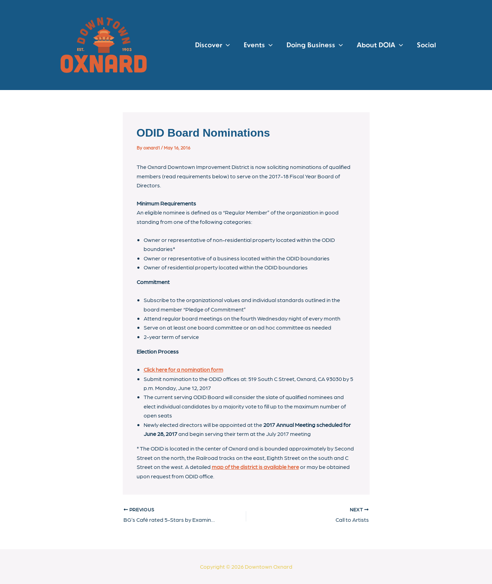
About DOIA (380, 45)
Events (258, 45)
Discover (212, 45)
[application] (226, 45)
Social (426, 45)
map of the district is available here (255, 466)
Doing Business (315, 45)
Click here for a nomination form (183, 369)
